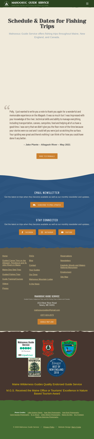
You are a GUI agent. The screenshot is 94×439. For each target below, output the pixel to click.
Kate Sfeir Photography (52, 412)
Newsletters (65, 261)
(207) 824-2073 (47, 315)
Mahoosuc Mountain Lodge (41, 279)
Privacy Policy (48, 427)
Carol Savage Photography (19, 415)
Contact (32, 265)
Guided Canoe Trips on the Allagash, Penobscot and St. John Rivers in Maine (14, 263)
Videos (5, 284)
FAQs (31, 256)
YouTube (66, 232)
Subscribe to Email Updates (47, 205)
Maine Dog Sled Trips (11, 270)
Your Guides (34, 270)
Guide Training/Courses (12, 279)
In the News (34, 284)
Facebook (27, 232)
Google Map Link (47, 322)
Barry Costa (76, 427)
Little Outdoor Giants (35, 412)
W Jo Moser (35, 415)
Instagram (47, 232)
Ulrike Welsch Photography (50, 415)
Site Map (64, 277)
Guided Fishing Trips (11, 274)
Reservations (66, 256)
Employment (65, 272)
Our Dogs (33, 275)
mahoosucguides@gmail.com (47, 310)
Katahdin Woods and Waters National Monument (72, 266)
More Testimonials (47, 156)
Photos (5, 288)
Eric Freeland (78, 415)
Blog (31, 261)
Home (5, 256)
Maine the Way (67, 415)
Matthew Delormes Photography (46, 417)
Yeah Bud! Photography (70, 412)
